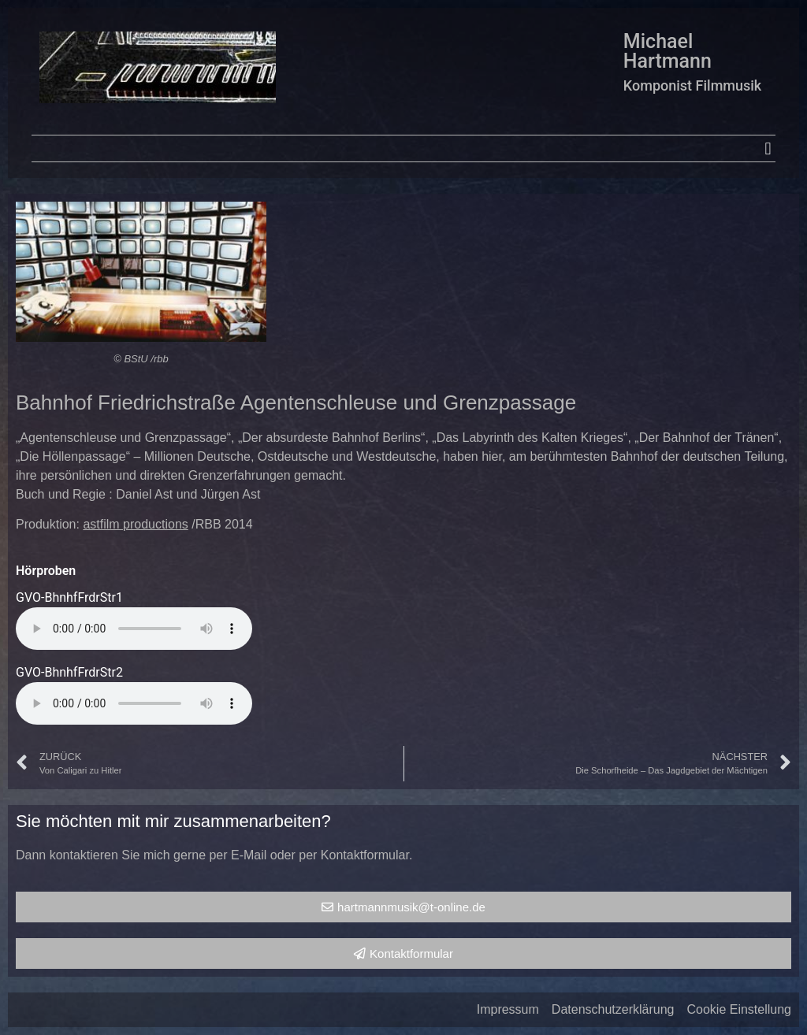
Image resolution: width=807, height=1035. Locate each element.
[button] (768, 148)
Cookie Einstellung (738, 1009)
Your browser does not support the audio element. (134, 628)
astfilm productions (135, 524)
